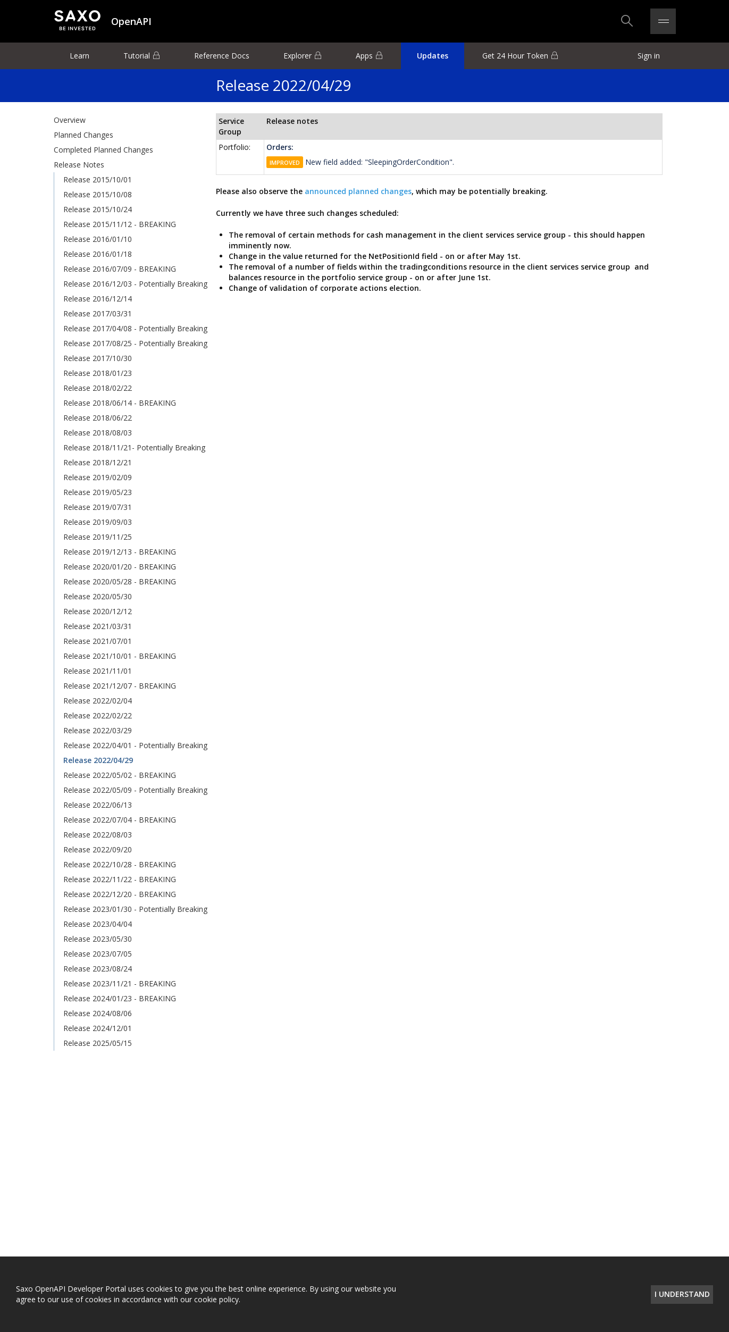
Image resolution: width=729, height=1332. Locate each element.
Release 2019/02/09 (97, 477)
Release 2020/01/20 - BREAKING (119, 567)
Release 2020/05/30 (97, 596)
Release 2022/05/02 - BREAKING (119, 775)
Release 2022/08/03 (97, 835)
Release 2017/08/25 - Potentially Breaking (135, 343)
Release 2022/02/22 (97, 715)
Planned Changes (83, 135)
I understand (682, 1294)
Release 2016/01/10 (97, 239)
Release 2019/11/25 (97, 537)
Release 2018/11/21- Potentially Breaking (134, 447)
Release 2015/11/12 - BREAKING (119, 224)
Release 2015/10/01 (97, 179)
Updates (432, 56)
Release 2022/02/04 (97, 701)
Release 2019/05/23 (97, 492)
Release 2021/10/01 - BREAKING (119, 656)
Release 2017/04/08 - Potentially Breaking (135, 328)
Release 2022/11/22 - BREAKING (119, 879)
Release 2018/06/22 (97, 418)
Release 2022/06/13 (97, 805)
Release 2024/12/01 (97, 1028)
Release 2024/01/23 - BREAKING (119, 998)
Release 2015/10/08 (97, 194)
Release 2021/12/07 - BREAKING (119, 686)
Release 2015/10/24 (97, 209)
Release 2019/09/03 (97, 522)
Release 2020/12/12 (97, 611)
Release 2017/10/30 (97, 358)
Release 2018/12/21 (97, 462)
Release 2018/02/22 (97, 388)
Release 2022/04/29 (98, 760)
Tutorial (136, 56)
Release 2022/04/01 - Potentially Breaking (135, 745)
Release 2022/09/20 (97, 849)
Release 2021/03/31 (97, 626)
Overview (70, 120)
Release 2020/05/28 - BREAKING (119, 581)
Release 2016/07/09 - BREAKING (119, 269)
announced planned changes (357, 191)
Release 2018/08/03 (97, 433)
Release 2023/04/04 (97, 924)
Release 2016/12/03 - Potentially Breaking (135, 284)
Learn (79, 56)
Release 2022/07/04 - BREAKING (119, 820)
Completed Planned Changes (103, 150)
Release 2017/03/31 (97, 313)
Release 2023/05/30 (97, 939)
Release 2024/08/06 (97, 1013)
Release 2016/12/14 (97, 299)
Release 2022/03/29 (97, 730)
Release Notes (79, 165)
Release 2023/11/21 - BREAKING (119, 983)
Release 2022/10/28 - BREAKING (119, 864)
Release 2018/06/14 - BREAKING (119, 403)
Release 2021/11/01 (97, 671)
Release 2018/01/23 (97, 373)
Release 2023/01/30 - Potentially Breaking (135, 909)
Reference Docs (221, 56)
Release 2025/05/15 (97, 1043)
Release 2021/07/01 (97, 641)
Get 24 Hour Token (515, 56)
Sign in (649, 56)
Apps (364, 56)
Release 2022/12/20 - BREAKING (119, 894)
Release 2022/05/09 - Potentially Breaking (135, 790)
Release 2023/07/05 (97, 954)
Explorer (297, 56)
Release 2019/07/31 (97, 507)
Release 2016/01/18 (97, 254)
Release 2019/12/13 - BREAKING (119, 552)
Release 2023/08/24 (97, 969)
